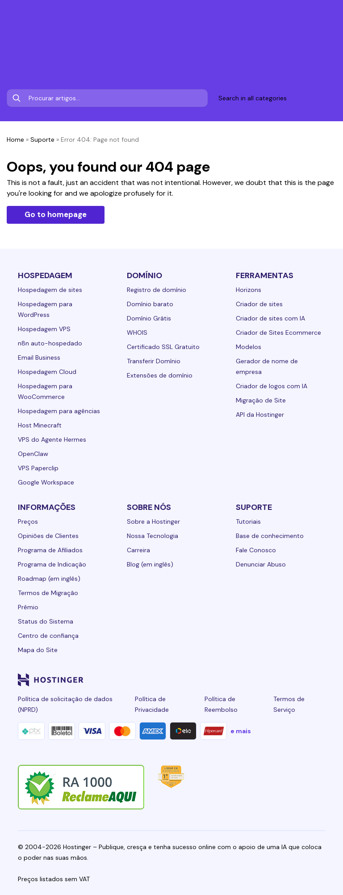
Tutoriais (248, 521)
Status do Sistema (45, 621)
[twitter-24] (266, 680)
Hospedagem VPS (44, 329)
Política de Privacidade (152, 704)
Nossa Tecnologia (152, 536)
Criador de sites (259, 304)
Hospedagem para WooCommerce (45, 391)
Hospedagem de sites (50, 290)
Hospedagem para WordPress (45, 309)
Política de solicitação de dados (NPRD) (65, 704)
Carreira (138, 550)
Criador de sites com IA (270, 318)
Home (15, 139)
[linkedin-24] (212, 680)
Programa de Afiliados (50, 550)
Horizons (248, 290)
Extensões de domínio (159, 375)
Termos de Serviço (289, 704)
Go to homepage (56, 214)
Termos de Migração (48, 593)
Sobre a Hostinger (153, 521)
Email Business (39, 357)
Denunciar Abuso (261, 564)
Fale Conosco (256, 550)
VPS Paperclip (38, 468)
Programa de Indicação (52, 564)
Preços (28, 521)
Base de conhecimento (270, 536)
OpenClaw (33, 454)
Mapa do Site (38, 650)
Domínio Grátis (149, 318)
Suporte (42, 139)
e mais (240, 731)
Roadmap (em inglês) (49, 579)
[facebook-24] (230, 680)
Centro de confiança (48, 636)
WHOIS (137, 332)
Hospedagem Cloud (47, 372)
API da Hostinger (260, 415)
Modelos (248, 347)
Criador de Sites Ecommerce (278, 332)
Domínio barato (150, 304)
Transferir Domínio (153, 361)
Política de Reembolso (221, 704)
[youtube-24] (284, 680)
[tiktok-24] (319, 680)
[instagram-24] (248, 680)
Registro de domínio (156, 290)
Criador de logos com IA (271, 386)
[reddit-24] (302, 680)
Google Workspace (46, 482)
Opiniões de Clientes (48, 536)
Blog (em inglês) (150, 564)
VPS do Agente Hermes (52, 439)
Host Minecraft (40, 425)
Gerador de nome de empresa (267, 366)
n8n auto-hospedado (50, 343)
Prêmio (28, 607)
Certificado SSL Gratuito (163, 347)
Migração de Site (261, 400)
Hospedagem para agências (59, 411)
